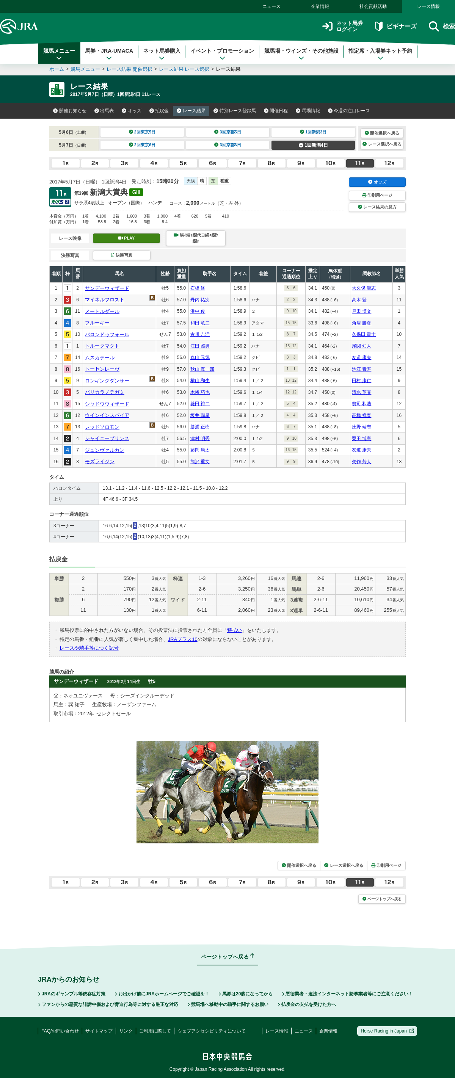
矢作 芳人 (361, 461)
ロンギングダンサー (107, 381)
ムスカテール (100, 357)
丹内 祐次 (200, 299)
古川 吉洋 (200, 334)
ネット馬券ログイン (342, 26)
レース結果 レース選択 (184, 69)
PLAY (126, 238)
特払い (234, 630)
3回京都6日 (227, 145)
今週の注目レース (349, 110)
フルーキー (97, 323)
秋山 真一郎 (202, 369)
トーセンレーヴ (102, 369)
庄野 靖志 (361, 426)
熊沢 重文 (200, 461)
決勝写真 (121, 255)
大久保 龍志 (364, 288)
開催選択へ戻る (382, 133)
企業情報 (320, 6)
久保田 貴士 (364, 334)
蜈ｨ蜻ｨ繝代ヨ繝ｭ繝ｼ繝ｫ (196, 238)
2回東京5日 (142, 132)
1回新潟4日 (313, 145)
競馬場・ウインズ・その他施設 (301, 54)
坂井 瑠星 (200, 415)
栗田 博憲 (361, 438)
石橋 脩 (197, 288)
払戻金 (159, 110)
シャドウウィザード (107, 404)
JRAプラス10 (183, 639)
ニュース (271, 6)
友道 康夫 (361, 357)
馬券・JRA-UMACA (109, 54)
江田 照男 (200, 346)
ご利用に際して (155, 1031)
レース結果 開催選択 (129, 69)
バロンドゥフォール (107, 334)
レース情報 (428, 6)
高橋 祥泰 (361, 415)
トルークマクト (102, 346)
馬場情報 (308, 110)
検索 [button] (442, 26)
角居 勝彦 (361, 323)
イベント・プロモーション (222, 54)
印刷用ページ (377, 195)
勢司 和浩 (361, 403)
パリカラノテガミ (104, 392)
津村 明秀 (200, 438)
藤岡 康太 (200, 450)
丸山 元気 (200, 357)
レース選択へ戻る (381, 144)
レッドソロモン (102, 427)
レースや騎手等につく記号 (89, 648)
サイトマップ (99, 1031)
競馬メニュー (59, 54)
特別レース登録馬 (234, 110)
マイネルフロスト (104, 299)
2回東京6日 (142, 145)
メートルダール (102, 311)
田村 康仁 (361, 380)
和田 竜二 (200, 323)
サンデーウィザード (107, 288)
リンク (126, 1031)
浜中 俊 (197, 311)
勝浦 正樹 (200, 426)
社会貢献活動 (373, 6)
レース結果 (191, 110)
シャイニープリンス (107, 438)
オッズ (131, 110)
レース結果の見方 (377, 207)
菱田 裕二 (200, 403)
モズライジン (100, 461)
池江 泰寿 (361, 369)
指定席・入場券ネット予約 (380, 54)
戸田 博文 (361, 311)
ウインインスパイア (107, 415)
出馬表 (104, 110)
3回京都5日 (227, 132)
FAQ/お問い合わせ (60, 1031)
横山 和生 (200, 380)
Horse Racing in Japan (387, 1031)
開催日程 (276, 110)
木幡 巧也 (200, 392)
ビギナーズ (395, 26)
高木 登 (359, 299)
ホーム (56, 69)
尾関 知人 (361, 346)
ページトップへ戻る (382, 899)
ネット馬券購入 (161, 54)
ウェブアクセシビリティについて (211, 1031)
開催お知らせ (69, 110)
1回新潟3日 (313, 132)
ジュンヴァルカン (104, 450)
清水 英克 (361, 392)
